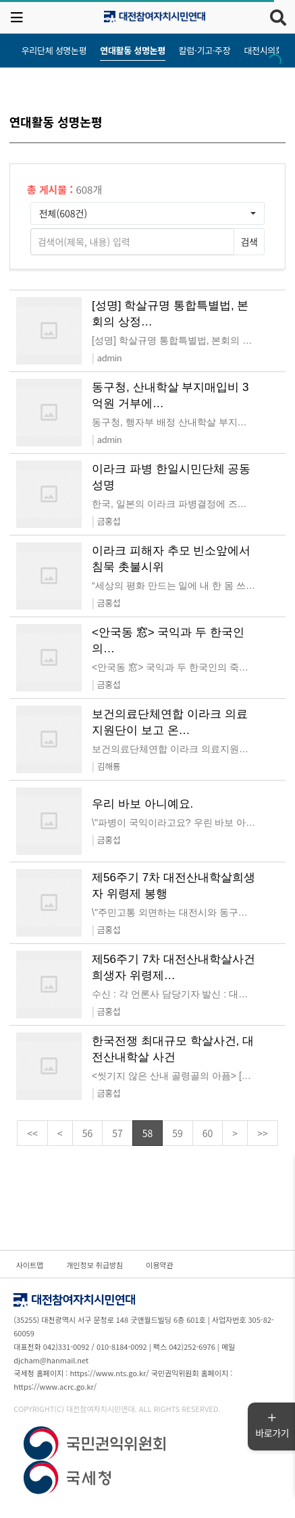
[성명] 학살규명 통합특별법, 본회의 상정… (170, 313)
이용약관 (159, 1264)
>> (262, 1133)
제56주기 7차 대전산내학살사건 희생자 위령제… (173, 967)
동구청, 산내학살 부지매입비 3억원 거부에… (170, 395)
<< (32, 1133)
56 (87, 1133)
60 (208, 1133)
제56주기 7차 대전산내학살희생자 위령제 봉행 (173, 885)
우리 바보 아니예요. (142, 803)
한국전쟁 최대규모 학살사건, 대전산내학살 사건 (173, 1049)
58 (147, 1133)
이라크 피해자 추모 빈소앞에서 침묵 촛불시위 (171, 558)
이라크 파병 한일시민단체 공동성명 (171, 477)
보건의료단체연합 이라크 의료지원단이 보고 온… (169, 722)
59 (177, 1133)
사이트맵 (29, 1264)
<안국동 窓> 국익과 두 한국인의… (168, 640)
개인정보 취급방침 (94, 1264)
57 (117, 1133)
